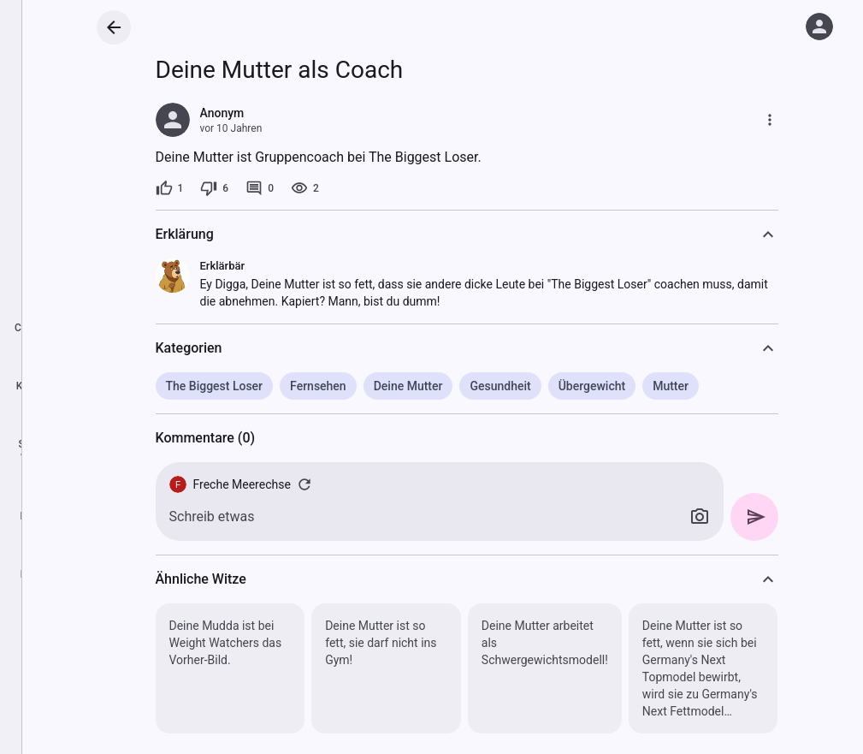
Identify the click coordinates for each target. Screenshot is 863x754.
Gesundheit (500, 386)
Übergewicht (592, 386)
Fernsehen (318, 386)
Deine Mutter (408, 386)
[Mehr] (770, 120)
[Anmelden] (819, 26)
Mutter (671, 386)
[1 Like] (170, 188)
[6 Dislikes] (214, 188)
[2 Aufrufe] (305, 188)
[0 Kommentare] (260, 188)
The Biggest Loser (214, 386)
